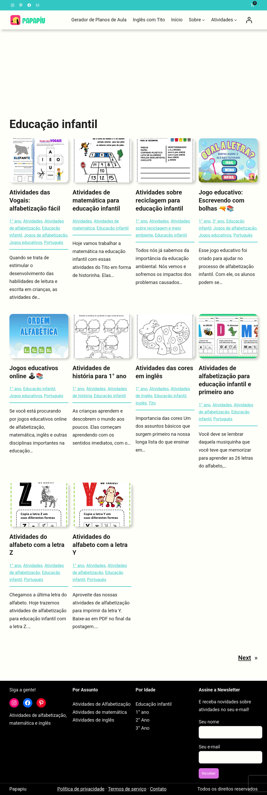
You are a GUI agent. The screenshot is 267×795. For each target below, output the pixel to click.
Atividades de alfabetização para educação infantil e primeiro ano (225, 380)
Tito (152, 403)
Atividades (33, 221)
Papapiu (17, 789)
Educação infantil (113, 228)
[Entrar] (249, 20)
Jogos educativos (25, 242)
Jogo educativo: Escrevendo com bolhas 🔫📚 (221, 200)
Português (53, 242)
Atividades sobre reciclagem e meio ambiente (163, 228)
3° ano (218, 221)
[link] (252, 5)
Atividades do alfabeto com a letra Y (100, 544)
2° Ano (142, 720)
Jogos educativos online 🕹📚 (33, 372)
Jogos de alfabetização (45, 235)
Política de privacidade (81, 789)
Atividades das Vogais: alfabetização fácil (34, 200)
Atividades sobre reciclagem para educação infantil (159, 200)
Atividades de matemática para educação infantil (96, 200)
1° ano (15, 221)
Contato (158, 789)
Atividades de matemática (99, 712)
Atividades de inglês (93, 720)
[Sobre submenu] (203, 19)
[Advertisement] (133, 70)
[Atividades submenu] (235, 19)
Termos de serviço (127, 789)
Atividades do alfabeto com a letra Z (36, 544)
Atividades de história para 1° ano (99, 372)
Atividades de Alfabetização (101, 704)
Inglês (141, 403)
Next (248, 658)
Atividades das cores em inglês (164, 372)
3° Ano (142, 728)
